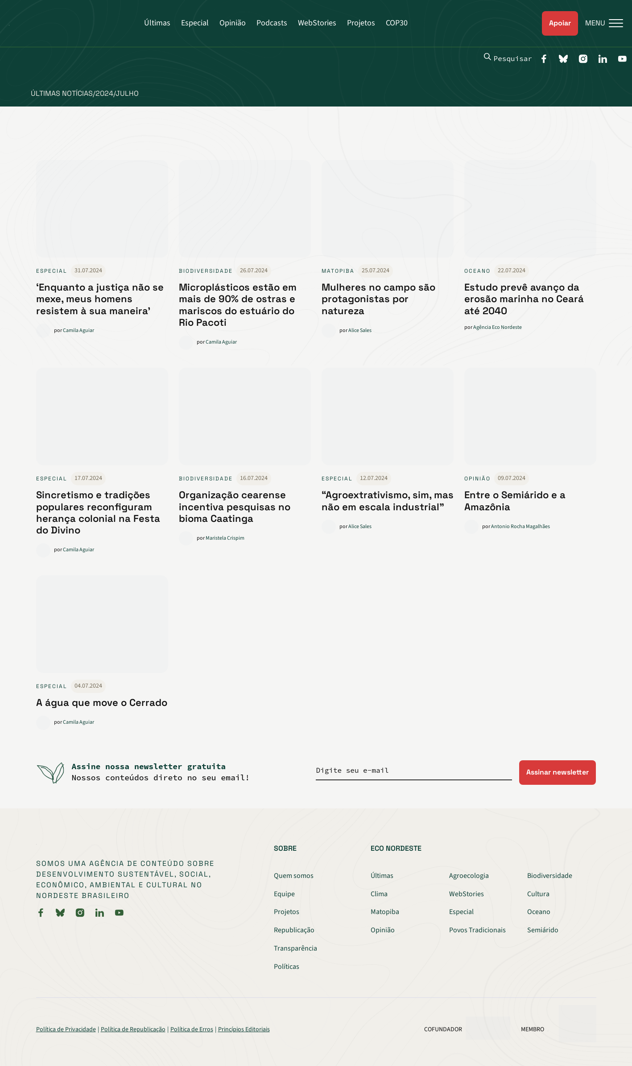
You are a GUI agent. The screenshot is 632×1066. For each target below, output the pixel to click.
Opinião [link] (477, 478)
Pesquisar (508, 58)
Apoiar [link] (560, 23)
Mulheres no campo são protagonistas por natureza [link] (378, 299)
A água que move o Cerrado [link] (101, 702)
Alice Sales (360, 330)
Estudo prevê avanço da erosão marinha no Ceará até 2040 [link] (524, 299)
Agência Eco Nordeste (497, 327)
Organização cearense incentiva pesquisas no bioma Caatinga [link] (234, 506)
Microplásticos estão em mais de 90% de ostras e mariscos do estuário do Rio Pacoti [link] (238, 304)
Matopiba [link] (338, 271)
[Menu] (600, 23)
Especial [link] (51, 271)
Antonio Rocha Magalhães (520, 526)
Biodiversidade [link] (206, 271)
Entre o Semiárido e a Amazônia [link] (515, 500)
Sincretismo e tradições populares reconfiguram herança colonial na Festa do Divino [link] (98, 512)
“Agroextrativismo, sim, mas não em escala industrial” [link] (388, 500)
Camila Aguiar (78, 330)
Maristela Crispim (225, 538)
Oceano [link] (477, 271)
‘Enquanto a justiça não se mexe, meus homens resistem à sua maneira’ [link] (100, 299)
